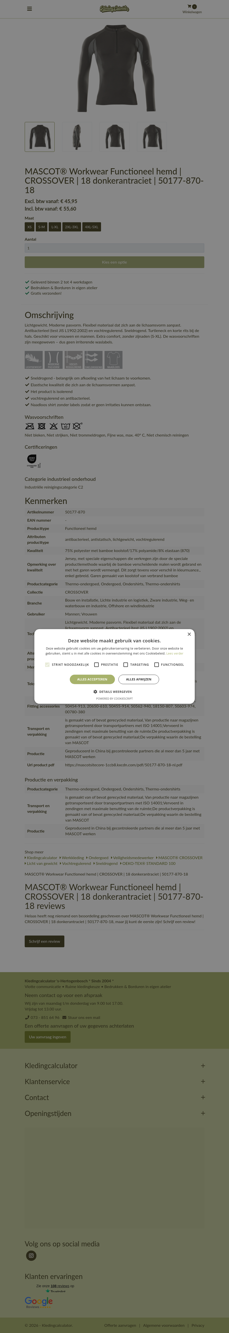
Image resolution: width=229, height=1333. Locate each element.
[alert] (114, 666)
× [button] (189, 634)
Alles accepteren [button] (92, 679)
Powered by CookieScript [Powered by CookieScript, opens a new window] (114, 698)
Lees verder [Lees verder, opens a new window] (175, 653)
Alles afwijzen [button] (138, 679)
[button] (114, 691)
